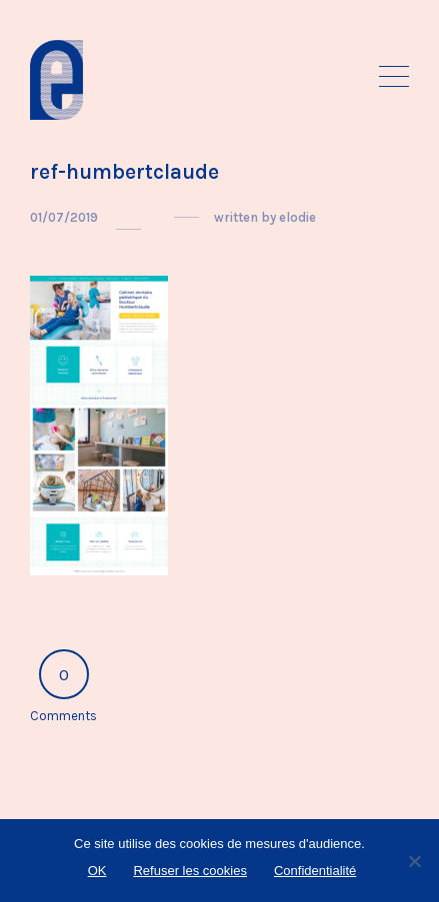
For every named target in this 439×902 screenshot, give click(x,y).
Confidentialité (315, 870)
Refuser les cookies (189, 870)
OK (97, 870)
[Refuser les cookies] (414, 861)
